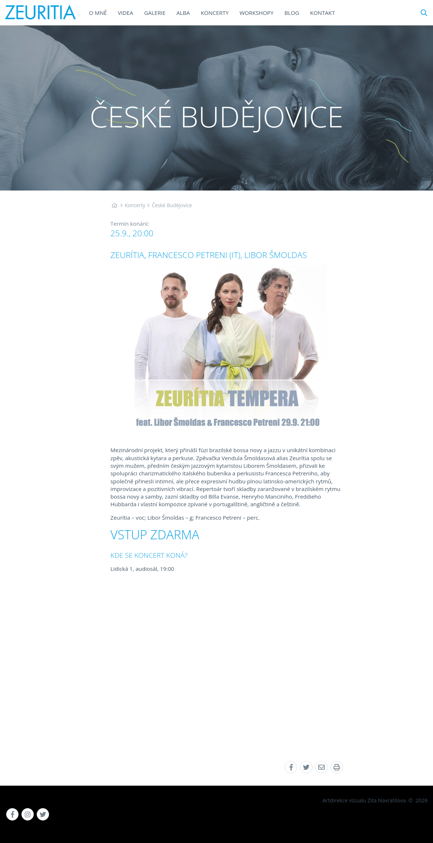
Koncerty (135, 205)
